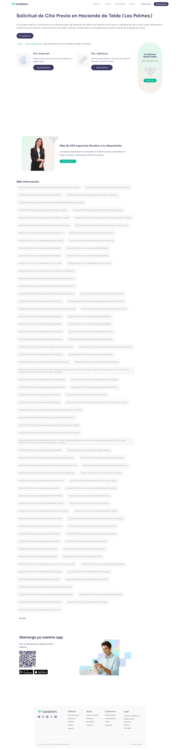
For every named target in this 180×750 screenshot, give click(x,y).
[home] (20, 4)
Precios (108, 4)
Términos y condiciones (131, 716)
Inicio (20, 44)
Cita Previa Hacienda (33, 44)
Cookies (126, 725)
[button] (97, 4)
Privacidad (127, 722)
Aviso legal (127, 728)
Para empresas (120, 4)
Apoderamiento (129, 719)
